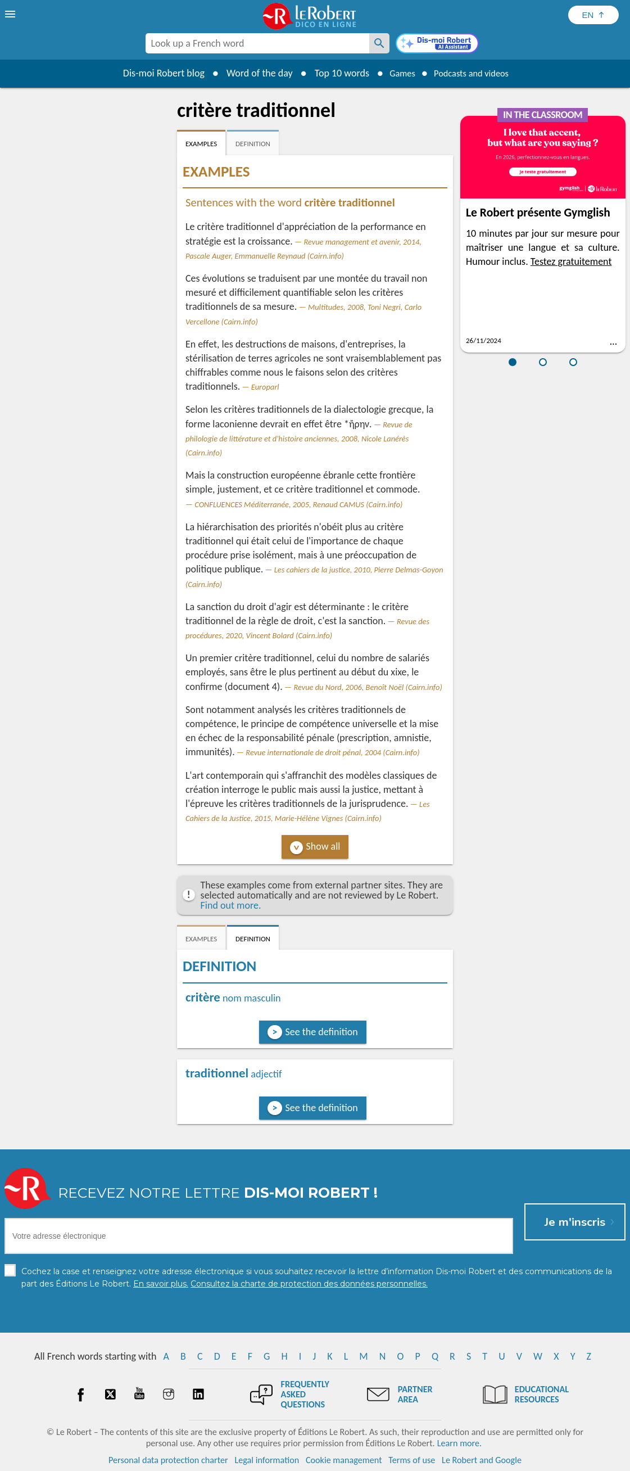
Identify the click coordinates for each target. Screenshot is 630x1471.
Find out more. (231, 905)
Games (397, 73)
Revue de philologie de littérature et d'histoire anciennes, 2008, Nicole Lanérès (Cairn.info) (299, 438)
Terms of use (411, 1459)
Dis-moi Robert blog (155, 73)
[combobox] (257, 43)
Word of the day (251, 73)
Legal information (266, 1459)
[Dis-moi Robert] (437, 44)
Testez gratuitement (571, 261)
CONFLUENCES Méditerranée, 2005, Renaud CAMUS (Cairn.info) (298, 504)
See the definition (321, 1032)
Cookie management (344, 1459)
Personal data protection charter (168, 1459)
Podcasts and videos (474, 73)
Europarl (265, 387)
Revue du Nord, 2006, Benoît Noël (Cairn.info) (367, 687)
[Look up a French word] (379, 43)
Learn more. (459, 1442)
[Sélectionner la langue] (593, 15)
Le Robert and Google (482, 1459)
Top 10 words (333, 73)
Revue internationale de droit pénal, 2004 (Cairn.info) (332, 752)
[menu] (11, 14)
